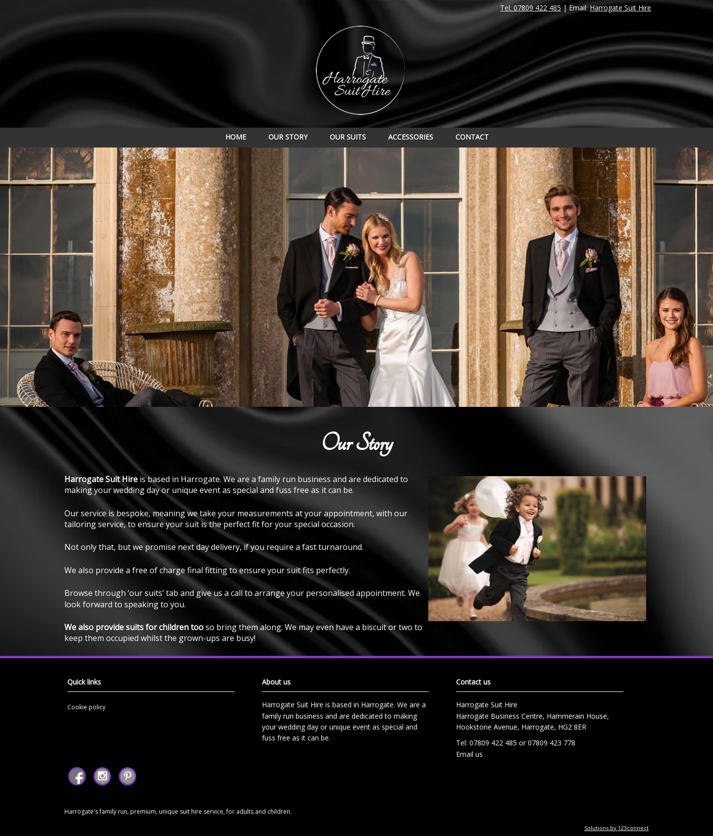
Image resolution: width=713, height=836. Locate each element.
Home (235, 137)
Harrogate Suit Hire (620, 7)
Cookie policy (86, 707)
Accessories (410, 137)
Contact (472, 137)
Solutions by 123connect (616, 828)
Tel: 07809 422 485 (530, 7)
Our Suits (348, 137)
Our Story (287, 137)
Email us (469, 754)
